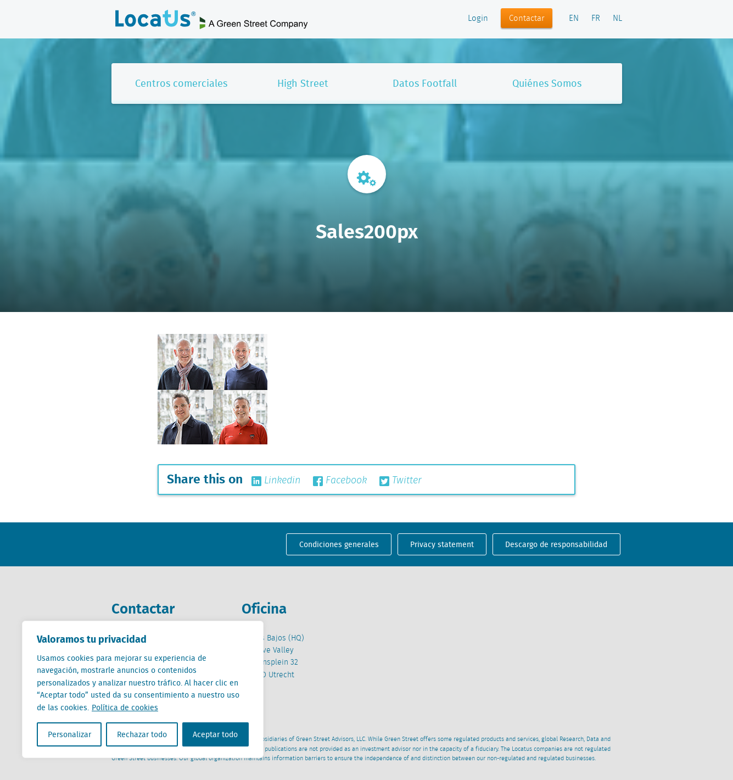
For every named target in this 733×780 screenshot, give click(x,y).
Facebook (340, 481)
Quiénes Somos (546, 83)
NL (617, 18)
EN (574, 18)
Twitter (400, 481)
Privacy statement (442, 544)
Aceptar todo (215, 734)
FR (595, 18)
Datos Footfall (425, 83)
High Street (302, 83)
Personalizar (69, 734)
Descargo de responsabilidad (556, 544)
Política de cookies (125, 707)
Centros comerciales (181, 83)
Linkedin (275, 481)
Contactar (527, 18)
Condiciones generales (339, 544)
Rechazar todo (142, 734)
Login (478, 18)
